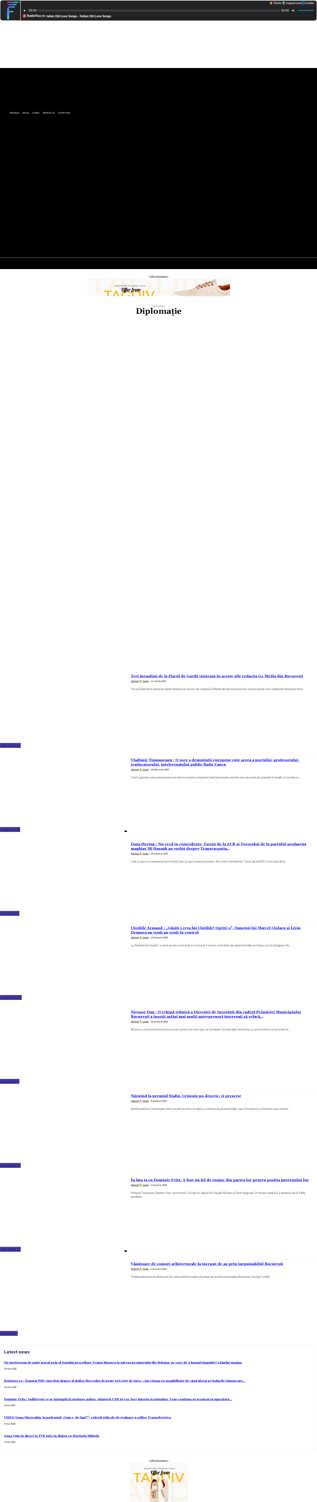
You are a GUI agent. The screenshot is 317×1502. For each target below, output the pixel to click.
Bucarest (9, 1333)
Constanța (10, 830)
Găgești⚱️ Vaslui (140, 685)
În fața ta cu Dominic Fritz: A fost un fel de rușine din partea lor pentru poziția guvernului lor (214, 1182)
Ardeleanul (11, 998)
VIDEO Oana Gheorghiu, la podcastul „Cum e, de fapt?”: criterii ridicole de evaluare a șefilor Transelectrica (87, 1417)
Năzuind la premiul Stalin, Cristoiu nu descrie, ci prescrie (193, 1095)
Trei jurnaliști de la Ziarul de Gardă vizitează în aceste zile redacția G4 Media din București (217, 678)
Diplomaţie (10, 745)
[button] (191, 188)
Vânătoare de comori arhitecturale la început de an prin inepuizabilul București (217, 1263)
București (10, 913)
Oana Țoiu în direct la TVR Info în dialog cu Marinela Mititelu (51, 1436)
